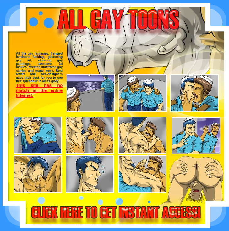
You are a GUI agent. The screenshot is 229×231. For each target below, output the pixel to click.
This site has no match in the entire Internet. (39, 90)
